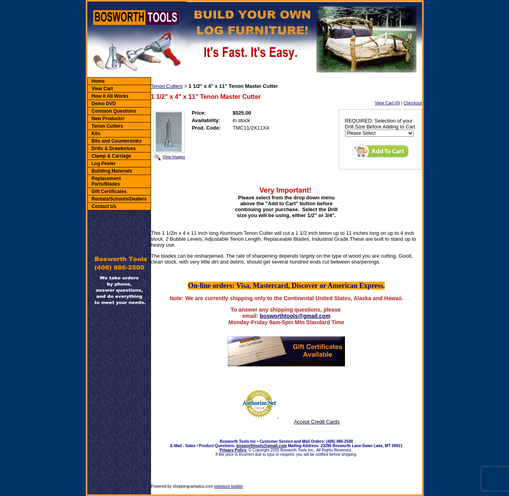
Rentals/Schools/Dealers (119, 199)
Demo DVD (104, 103)
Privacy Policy (234, 450)
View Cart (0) (387, 102)
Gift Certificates (109, 191)
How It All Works (110, 96)
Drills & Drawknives (114, 148)
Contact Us (104, 206)
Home (98, 81)
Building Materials (112, 171)
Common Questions (114, 111)
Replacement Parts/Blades (106, 181)
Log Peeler (104, 163)
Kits (96, 133)
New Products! (108, 118)
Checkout (413, 102)
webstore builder (228, 486)
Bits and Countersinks (117, 141)
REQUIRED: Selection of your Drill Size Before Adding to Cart (380, 124)
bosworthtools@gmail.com (295, 316)
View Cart (102, 88)
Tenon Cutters (107, 126)
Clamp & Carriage (111, 156)
